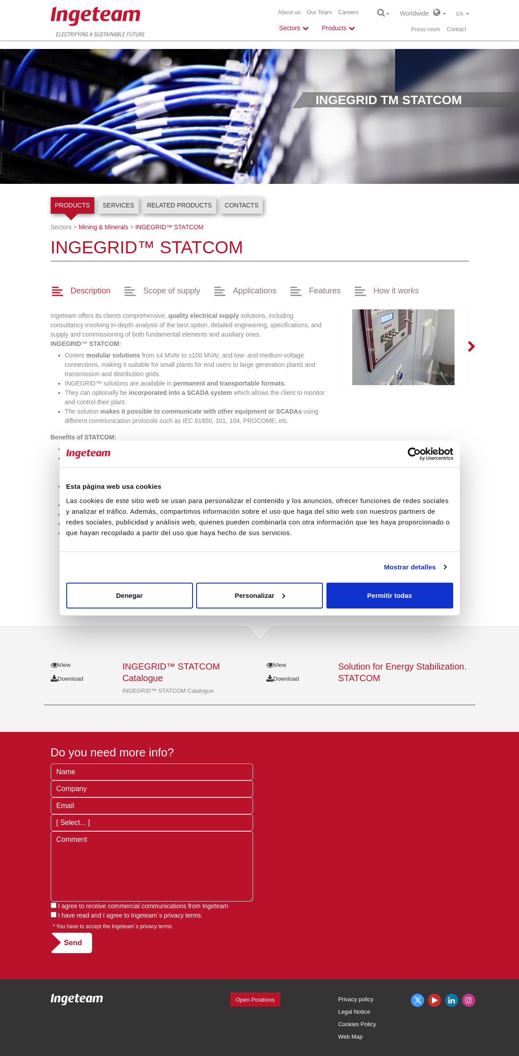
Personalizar (260, 595)
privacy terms (182, 915)
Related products (179, 205)
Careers (348, 12)
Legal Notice (354, 1011)
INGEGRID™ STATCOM (169, 227)
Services (118, 205)
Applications (254, 290)
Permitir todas (389, 595)
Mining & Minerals (103, 227)
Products (72, 205)
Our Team (319, 12)
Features (325, 290)
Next (466, 347)
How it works (396, 290)
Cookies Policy (357, 1024)
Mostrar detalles (410, 567)
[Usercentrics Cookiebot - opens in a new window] (414, 454)
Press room (425, 29)
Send (73, 942)
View (61, 665)
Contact (456, 29)
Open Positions (255, 999)
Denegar (129, 595)
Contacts (241, 205)
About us (289, 12)
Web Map (350, 1036)
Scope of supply (171, 290)
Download (67, 678)
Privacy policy (355, 999)
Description (90, 290)
